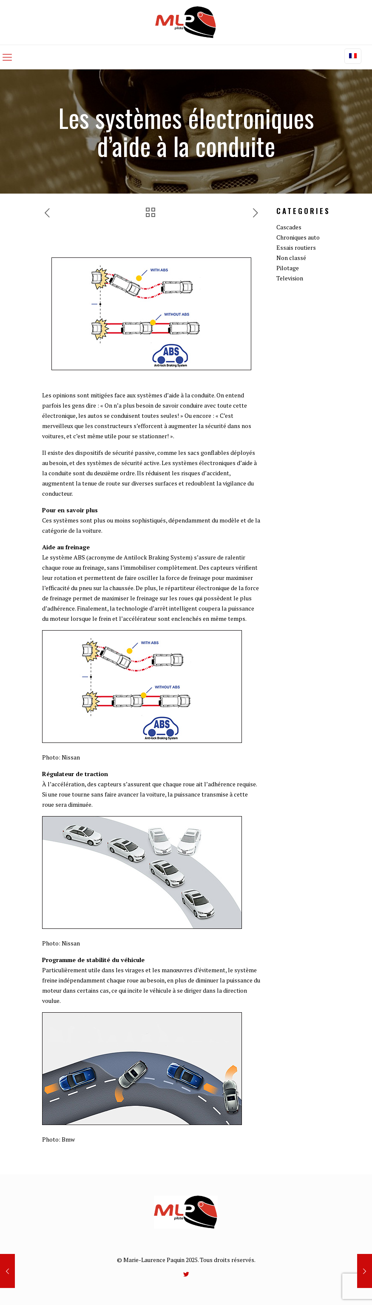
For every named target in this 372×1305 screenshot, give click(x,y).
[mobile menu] (7, 57)
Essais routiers (296, 247)
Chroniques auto (298, 237)
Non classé (291, 258)
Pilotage (287, 268)
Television (289, 278)
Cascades (288, 227)
